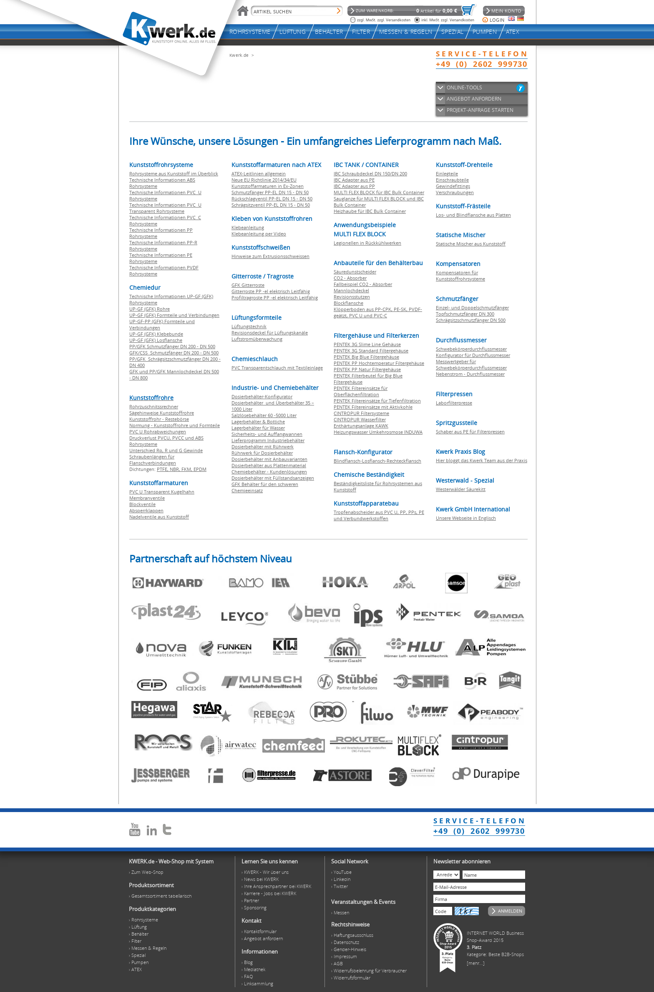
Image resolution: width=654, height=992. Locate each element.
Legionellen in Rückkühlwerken (367, 243)
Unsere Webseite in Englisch (466, 518)
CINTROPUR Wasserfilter (360, 419)
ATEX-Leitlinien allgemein (258, 173)
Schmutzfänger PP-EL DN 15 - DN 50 (270, 192)
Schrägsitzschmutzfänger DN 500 (471, 320)
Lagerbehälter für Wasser (258, 428)
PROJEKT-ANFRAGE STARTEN (480, 110)
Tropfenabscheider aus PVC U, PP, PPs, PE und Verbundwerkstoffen (379, 515)
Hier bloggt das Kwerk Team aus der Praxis (481, 460)
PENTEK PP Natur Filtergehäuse (367, 369)
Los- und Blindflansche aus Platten (473, 215)
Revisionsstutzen (352, 297)
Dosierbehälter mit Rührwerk (262, 446)
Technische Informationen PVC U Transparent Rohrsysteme (165, 208)
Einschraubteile (452, 180)
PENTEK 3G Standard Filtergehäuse (371, 350)
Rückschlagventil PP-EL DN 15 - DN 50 (271, 198)
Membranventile (147, 498)
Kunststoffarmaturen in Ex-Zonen (267, 186)
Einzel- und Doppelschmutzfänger (472, 307)
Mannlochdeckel (351, 290)
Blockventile (142, 504)
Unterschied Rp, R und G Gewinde (166, 450)
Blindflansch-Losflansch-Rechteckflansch (377, 461)
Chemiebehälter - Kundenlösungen (269, 471)
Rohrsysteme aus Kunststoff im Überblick (173, 173)
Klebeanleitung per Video (258, 233)
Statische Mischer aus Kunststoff (471, 243)
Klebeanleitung (247, 227)
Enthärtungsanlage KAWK (361, 426)
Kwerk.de (239, 55)
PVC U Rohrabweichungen (157, 431)
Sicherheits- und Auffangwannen (266, 434)
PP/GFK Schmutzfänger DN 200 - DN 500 (172, 346)
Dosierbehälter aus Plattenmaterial (268, 465)
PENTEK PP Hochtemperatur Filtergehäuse (379, 363)
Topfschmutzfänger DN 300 (465, 314)
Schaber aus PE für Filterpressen (470, 431)
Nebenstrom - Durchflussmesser (470, 374)
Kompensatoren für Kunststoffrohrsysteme (460, 275)
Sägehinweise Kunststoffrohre (161, 413)
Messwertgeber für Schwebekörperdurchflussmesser (471, 364)
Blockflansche (348, 303)
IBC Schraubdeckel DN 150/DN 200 (370, 173)
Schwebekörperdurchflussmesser (471, 349)
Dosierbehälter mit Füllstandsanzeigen (272, 478)
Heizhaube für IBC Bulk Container (370, 211)
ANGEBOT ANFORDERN (474, 98)
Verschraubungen (455, 192)
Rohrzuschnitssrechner (153, 406)
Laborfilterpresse (454, 403)
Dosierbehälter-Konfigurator (261, 396)
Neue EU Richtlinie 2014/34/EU (264, 180)
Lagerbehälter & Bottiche (258, 421)
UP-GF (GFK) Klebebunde (156, 334)
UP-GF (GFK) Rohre (149, 309)
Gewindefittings (453, 186)
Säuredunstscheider (355, 271)
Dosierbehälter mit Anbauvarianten (269, 459)
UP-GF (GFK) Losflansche (155, 340)
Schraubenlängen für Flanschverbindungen (152, 459)
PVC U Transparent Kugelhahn (161, 491)
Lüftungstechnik (249, 326)
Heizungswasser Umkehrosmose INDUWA (378, 432)
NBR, (175, 469)
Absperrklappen (146, 510)
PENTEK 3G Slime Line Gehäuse (367, 344)
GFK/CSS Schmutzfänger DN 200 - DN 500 (174, 352)
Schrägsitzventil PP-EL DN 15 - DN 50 (270, 205)
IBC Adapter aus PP (354, 186)
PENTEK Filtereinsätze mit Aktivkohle (373, 407)
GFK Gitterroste (247, 285)
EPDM (200, 469)
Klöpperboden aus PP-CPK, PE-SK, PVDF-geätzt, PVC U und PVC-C (378, 312)
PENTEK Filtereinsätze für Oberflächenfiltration (360, 391)
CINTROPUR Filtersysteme (361, 413)
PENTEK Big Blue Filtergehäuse (366, 357)
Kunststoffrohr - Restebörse (159, 419)
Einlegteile (447, 173)
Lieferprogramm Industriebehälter (267, 440)
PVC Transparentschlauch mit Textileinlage (277, 367)
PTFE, (163, 469)
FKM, (187, 469)
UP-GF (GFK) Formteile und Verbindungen (174, 315)
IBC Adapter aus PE (354, 180)
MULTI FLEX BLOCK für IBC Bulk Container (379, 192)
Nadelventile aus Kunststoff (159, 517)
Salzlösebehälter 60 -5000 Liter (264, 415)
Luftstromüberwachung (256, 339)
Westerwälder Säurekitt (460, 489)
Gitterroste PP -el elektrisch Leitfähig (270, 291)
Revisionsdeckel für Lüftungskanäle (269, 332)
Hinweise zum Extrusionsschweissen (270, 256)
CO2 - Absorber (350, 278)
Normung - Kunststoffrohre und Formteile (174, 425)
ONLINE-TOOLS (464, 87)
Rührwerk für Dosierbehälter (262, 453)
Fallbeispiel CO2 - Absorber (363, 284)
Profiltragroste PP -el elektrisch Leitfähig (274, 297)
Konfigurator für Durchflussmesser (473, 355)
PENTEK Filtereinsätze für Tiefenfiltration (377, 400)
